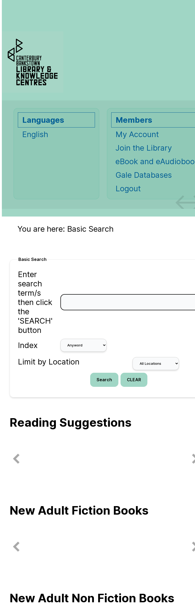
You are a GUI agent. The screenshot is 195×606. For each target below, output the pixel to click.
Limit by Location (49, 361)
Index (28, 345)
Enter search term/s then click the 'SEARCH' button (35, 302)
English (35, 134)
